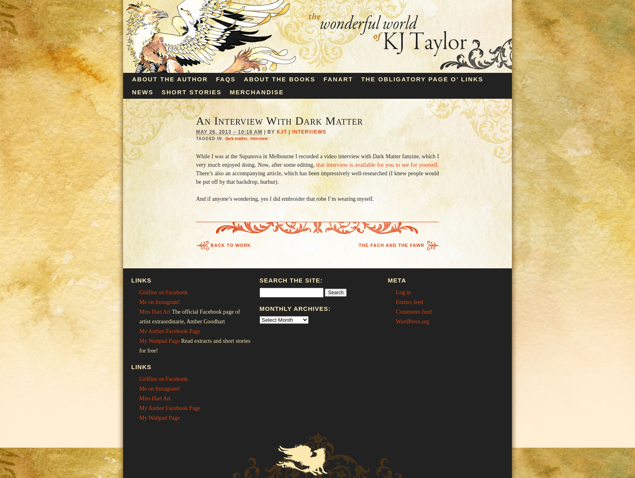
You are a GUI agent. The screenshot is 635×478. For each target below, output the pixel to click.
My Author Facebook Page (169, 331)
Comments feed (414, 312)
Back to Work (231, 245)
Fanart (338, 79)
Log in (403, 292)
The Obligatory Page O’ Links (422, 79)
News (142, 92)
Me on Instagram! (159, 302)
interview (259, 138)
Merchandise (257, 92)
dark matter (236, 138)
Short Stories (192, 92)
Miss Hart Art (154, 312)
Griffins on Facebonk (163, 292)
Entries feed (409, 302)
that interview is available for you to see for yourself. (377, 165)
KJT (282, 132)
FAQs (226, 79)
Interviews (309, 132)
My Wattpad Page (159, 341)
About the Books (279, 79)
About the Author (170, 79)
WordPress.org (412, 322)
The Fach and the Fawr (391, 245)
